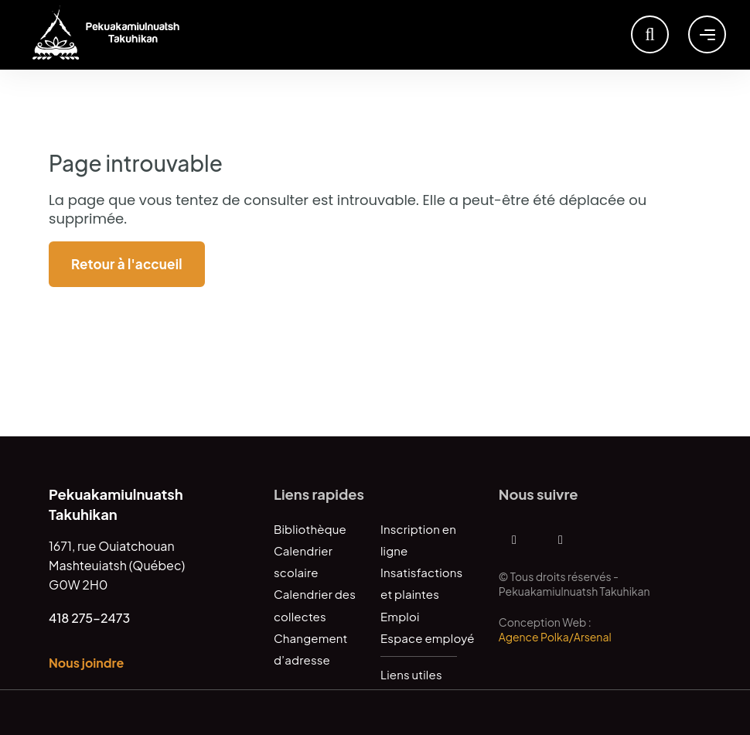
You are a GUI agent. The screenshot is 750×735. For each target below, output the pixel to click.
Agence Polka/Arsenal (555, 637)
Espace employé (427, 638)
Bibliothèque (310, 528)
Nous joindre (86, 663)
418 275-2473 (89, 618)
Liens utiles (411, 674)
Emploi (400, 616)
